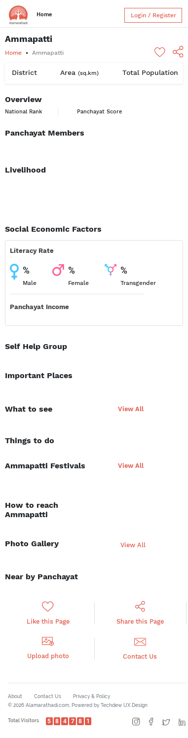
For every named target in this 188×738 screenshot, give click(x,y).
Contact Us (47, 696)
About (15, 696)
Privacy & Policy (91, 696)
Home (44, 14)
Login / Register (153, 15)
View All (131, 409)
